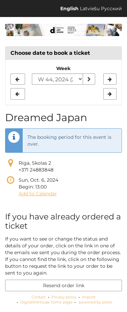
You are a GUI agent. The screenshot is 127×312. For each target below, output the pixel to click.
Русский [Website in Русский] (111, 8)
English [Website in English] (69, 8)
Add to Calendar (38, 194)
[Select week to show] (57, 79)
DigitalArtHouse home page (46, 302)
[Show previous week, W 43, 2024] (17, 79)
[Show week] (89, 79)
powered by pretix (95, 302)
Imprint (89, 297)
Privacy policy (64, 297)
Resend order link (63, 285)
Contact (38, 297)
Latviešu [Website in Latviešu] (90, 8)
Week (63, 68)
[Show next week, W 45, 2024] (110, 79)
